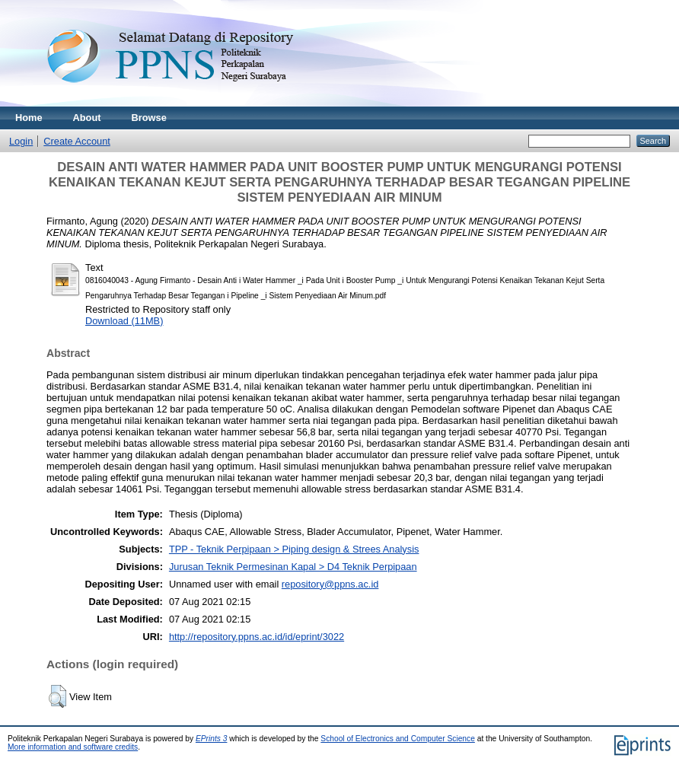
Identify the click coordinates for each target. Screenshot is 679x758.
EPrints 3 (212, 738)
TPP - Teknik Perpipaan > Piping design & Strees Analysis (294, 549)
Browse (149, 117)
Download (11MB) (124, 320)
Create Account (76, 141)
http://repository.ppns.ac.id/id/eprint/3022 (256, 636)
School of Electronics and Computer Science (397, 738)
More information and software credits (73, 747)
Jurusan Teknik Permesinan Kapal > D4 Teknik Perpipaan (293, 566)
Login (21, 141)
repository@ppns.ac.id (330, 584)
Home (29, 117)
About (87, 117)
